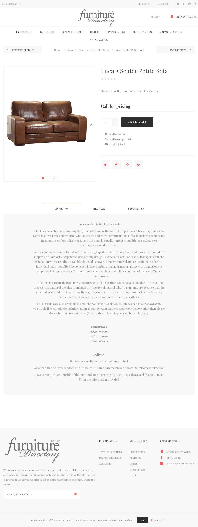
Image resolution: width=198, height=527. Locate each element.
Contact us (99, 40)
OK (142, 520)
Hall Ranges (142, 32)
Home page (24, 32)
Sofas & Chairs (170, 32)
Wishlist (134, 475)
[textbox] (150, 17)
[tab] (61, 208)
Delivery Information (151, 368)
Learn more (158, 520)
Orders (133, 463)
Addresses (135, 457)
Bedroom (47, 32)
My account (144, 3)
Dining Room (71, 32)
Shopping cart (137, 469)
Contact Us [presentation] (136, 209)
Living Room (115, 32)
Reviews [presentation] (99, 209)
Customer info (138, 451)
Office (94, 32)
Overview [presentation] (61, 209)
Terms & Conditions (110, 451)
